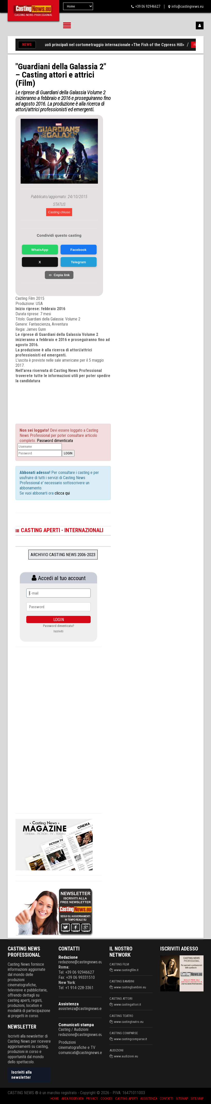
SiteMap (182, 1098)
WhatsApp (39, 250)
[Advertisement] (67, 399)
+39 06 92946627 (147, 6)
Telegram (78, 262)
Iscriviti (58, 631)
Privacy (92, 1098)
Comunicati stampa (76, 1024)
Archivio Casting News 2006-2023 (63, 554)
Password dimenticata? (58, 626)
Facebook (78, 250)
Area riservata (72, 1098)
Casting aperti (126, 1098)
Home (54, 1098)
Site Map (197, 1098)
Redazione (68, 957)
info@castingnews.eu (188, 6)
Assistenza (68, 1003)
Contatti (166, 1098)
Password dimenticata (55, 440)
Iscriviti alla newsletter (21, 1075)
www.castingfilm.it (126, 970)
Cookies (106, 1098)
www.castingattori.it (127, 1004)
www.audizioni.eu (126, 1056)
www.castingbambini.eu (130, 987)
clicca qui (62, 493)
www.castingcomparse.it (130, 1039)
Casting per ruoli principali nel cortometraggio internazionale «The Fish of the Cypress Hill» (105, 44)
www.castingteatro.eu (129, 1022)
